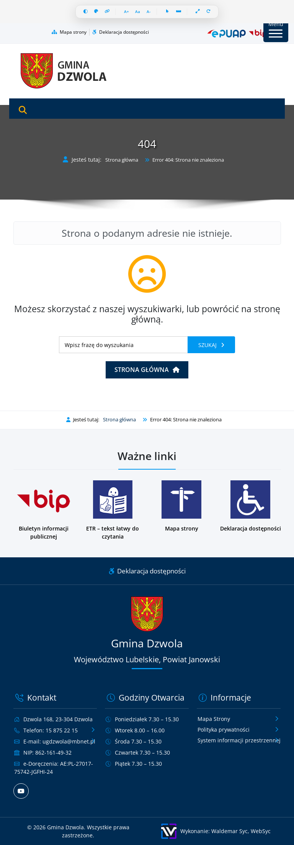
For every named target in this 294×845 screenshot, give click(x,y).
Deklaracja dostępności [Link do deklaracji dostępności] (147, 571)
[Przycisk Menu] (275, 29)
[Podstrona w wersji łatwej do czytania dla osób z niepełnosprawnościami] (112, 510)
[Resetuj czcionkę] (138, 11)
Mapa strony (69, 32)
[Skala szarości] (96, 11)
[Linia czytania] (179, 11)
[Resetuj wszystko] (209, 11)
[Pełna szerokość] (198, 11)
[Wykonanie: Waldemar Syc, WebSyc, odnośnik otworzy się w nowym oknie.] (216, 831)
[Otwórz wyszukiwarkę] (22, 110)
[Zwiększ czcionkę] (127, 11)
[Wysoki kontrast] (85, 11)
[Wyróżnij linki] (107, 11)
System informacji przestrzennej (239, 740)
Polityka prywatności (224, 729)
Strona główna (121, 160)
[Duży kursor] (168, 11)
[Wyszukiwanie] (123, 344)
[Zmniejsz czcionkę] (149, 11)
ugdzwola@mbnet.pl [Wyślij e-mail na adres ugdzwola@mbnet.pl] (68, 741)
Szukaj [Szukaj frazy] (208, 345)
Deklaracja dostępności (120, 32)
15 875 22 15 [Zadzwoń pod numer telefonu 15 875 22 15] (62, 730)
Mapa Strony (214, 718)
